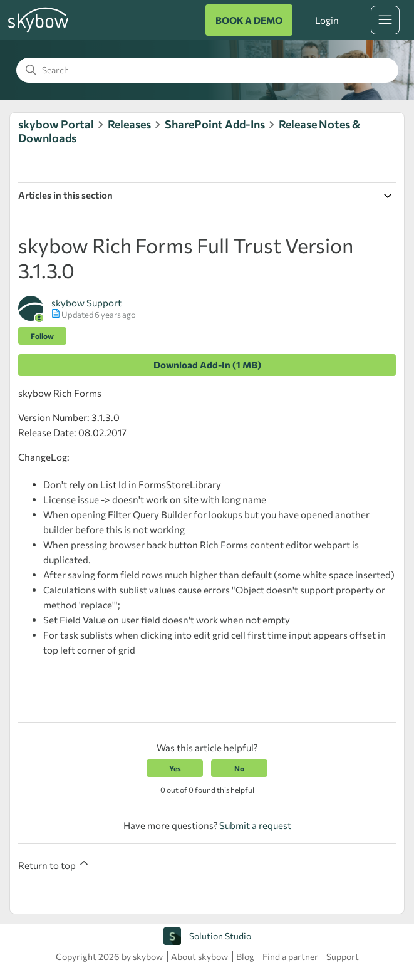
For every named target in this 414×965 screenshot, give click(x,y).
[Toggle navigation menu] (385, 20)
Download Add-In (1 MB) (207, 364)
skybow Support (86, 302)
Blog (245, 956)
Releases (129, 124)
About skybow (199, 956)
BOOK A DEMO (248, 20)
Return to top (54, 864)
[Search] (207, 70)
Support (342, 956)
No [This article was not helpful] (239, 768)
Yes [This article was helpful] (175, 768)
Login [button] (327, 20)
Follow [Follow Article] (42, 335)
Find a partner (290, 956)
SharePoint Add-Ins (215, 124)
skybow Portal (56, 124)
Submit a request (255, 825)
